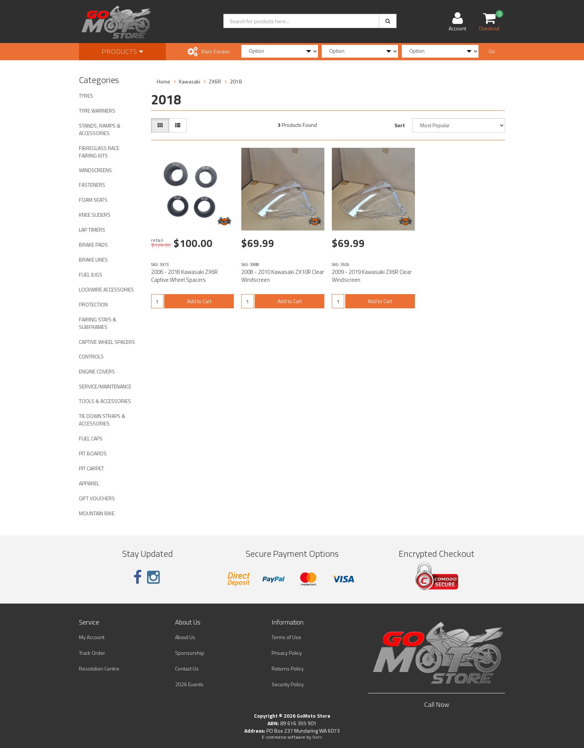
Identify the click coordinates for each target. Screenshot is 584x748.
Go (492, 51)
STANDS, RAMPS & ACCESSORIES (99, 129)
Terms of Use (286, 637)
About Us (185, 637)
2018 (236, 81)
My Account (91, 637)
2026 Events (189, 684)
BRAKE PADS (93, 244)
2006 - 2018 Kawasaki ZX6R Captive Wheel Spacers (184, 276)
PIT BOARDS (93, 453)
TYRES (86, 96)
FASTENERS (92, 185)
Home (163, 81)
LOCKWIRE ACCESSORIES (106, 289)
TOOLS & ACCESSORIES (105, 401)
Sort (399, 125)
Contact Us (187, 668)
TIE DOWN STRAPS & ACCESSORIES (102, 419)
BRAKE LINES (93, 259)
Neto (317, 737)
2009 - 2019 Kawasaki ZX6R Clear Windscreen (372, 276)
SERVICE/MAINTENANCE (105, 386)
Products (122, 51)
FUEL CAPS (91, 438)
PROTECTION (93, 304)
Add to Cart (199, 301)
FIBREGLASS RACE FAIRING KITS (99, 151)
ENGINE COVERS (97, 371)
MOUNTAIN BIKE (96, 513)
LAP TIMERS (92, 229)
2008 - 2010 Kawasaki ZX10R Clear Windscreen (282, 276)
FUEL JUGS (90, 274)
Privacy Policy (287, 653)
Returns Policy (288, 668)
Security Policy (288, 684)
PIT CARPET (91, 468)
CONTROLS (91, 356)
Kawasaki (189, 81)
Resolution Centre (99, 668)
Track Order (92, 653)
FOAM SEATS (93, 200)
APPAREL (89, 483)
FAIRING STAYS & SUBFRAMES (97, 323)
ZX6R (215, 81)
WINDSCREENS (95, 170)
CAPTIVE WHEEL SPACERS (107, 342)
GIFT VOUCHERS (97, 498)
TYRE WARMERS (97, 111)
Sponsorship (189, 653)
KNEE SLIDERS (94, 215)
